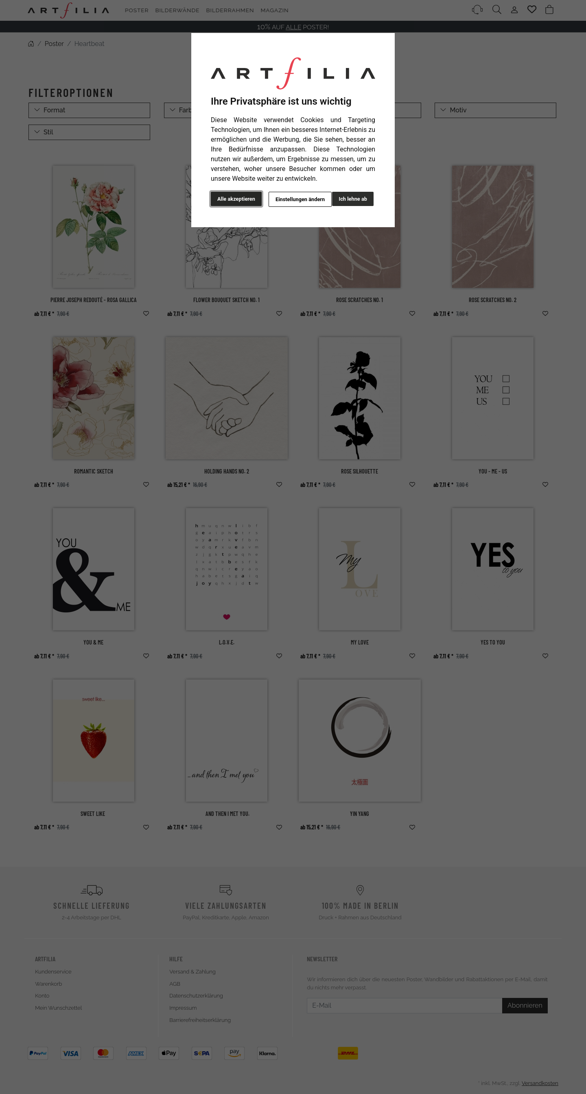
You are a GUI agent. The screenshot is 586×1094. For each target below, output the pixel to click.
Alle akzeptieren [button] (236, 199)
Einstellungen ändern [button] (296, 199)
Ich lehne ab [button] (353, 199)
